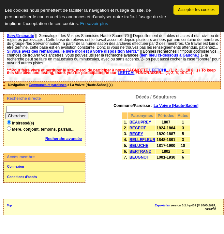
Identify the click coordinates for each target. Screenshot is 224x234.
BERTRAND (140, 151)
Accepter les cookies (196, 9)
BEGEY (136, 134)
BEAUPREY (140, 122)
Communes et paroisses (48, 85)
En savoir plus (94, 23)
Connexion (15, 166)
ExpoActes (162, 205)
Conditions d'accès (22, 177)
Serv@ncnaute (20, 35)
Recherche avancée (63, 138)
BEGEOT (137, 128)
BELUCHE (138, 145)
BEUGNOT (139, 157)
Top (9, 205)
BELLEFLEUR (142, 139)
